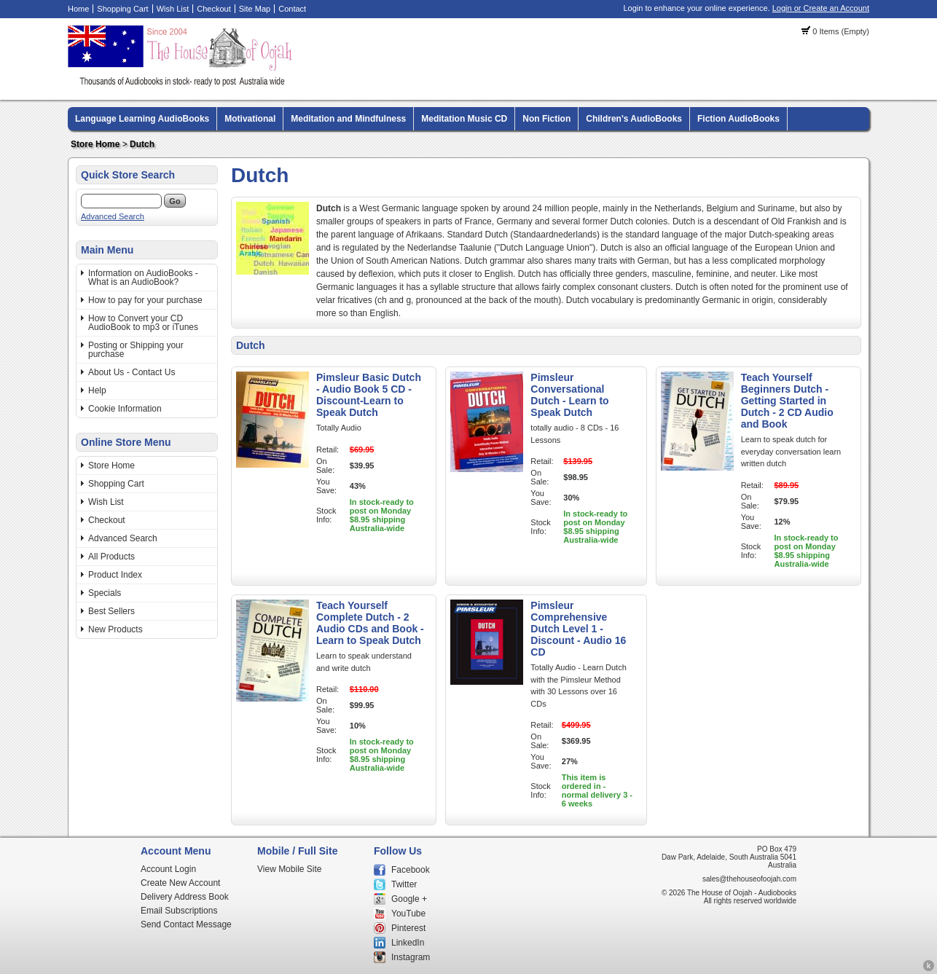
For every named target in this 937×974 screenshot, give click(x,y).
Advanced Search (112, 216)
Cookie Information (125, 409)
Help (97, 390)
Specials (104, 593)
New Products (115, 629)
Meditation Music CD (464, 119)
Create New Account (180, 883)
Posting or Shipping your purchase (136, 349)
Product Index (115, 575)
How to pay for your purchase (145, 300)
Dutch (142, 144)
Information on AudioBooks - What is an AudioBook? (143, 277)
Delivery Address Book (185, 897)
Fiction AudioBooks (738, 119)
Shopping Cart (122, 8)
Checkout (213, 8)
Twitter (404, 884)
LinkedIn (407, 943)
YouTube (408, 913)
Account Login (168, 869)
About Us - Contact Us (131, 372)
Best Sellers (111, 611)
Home (78, 8)
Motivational (249, 119)
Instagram (410, 957)
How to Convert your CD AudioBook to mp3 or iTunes (143, 322)
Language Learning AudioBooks (142, 119)
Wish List (173, 8)
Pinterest (408, 928)
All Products (111, 556)
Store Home (95, 144)
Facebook (410, 870)
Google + (409, 899)
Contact (292, 8)
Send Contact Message (186, 924)
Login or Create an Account (820, 8)
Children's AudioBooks (634, 119)
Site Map (254, 8)
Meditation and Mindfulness (348, 119)
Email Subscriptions (179, 911)
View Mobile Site (289, 869)
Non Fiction (546, 119)
